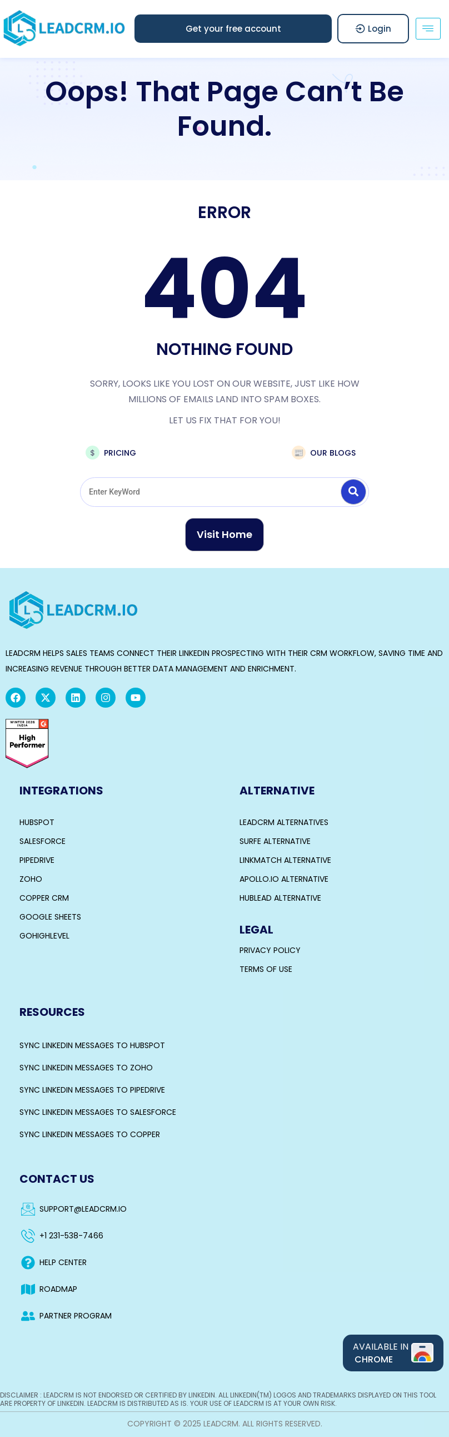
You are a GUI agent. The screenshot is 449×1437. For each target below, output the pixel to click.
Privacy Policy (270, 950)
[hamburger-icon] (428, 28)
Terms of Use (266, 969)
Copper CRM (44, 897)
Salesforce (42, 841)
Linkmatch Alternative (285, 860)
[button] (233, 28)
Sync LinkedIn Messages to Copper (89, 1134)
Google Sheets (50, 916)
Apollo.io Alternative (284, 879)
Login (373, 28)
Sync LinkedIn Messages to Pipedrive (92, 1089)
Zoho (30, 879)
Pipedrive (36, 860)
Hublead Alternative (280, 897)
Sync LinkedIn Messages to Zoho (86, 1067)
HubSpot (36, 822)
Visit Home (224, 534)
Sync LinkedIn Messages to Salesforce (97, 1112)
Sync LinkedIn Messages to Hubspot (92, 1045)
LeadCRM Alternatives (284, 822)
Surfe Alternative (275, 841)
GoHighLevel (44, 935)
